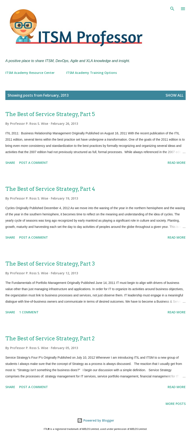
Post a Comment (33, 162)
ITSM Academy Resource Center (30, 73)
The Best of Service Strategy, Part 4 (50, 189)
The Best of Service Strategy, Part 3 (50, 263)
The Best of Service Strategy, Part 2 (50, 338)
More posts (176, 404)
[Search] (172, 8)
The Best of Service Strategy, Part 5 (50, 114)
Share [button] (10, 162)
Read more (177, 162)
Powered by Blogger (95, 420)
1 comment (29, 312)
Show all (174, 95)
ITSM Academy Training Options (91, 73)
